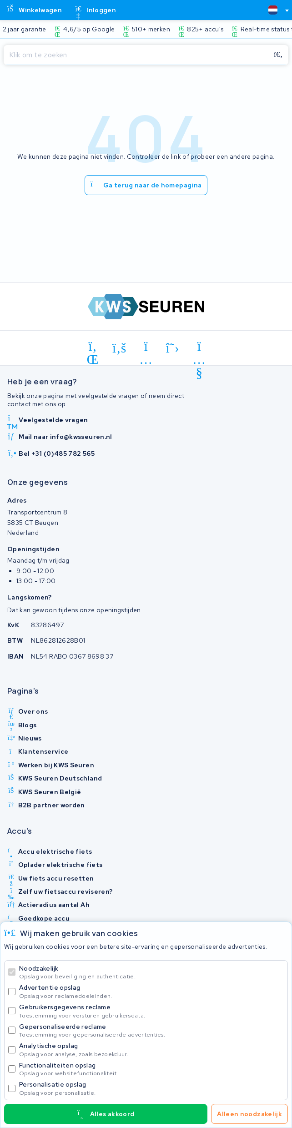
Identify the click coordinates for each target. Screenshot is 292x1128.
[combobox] (274, 10)
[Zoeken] (136, 55)
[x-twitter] (172, 348)
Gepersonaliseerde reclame (151, 1030)
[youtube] (199, 348)
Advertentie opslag (151, 991)
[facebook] (119, 348)
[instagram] (146, 348)
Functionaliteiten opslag (151, 1069)
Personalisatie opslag (151, 1088)
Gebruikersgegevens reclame (151, 1011)
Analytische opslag (151, 1050)
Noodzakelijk (151, 972)
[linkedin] (93, 348)
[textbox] (272, 10)
